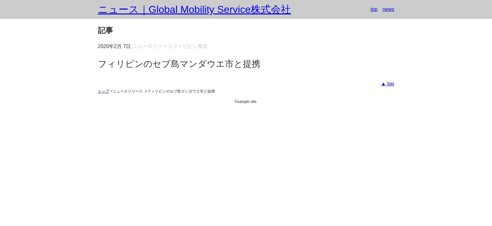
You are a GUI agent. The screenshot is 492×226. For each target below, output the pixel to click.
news (388, 9)
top (374, 9)
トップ (103, 91)
